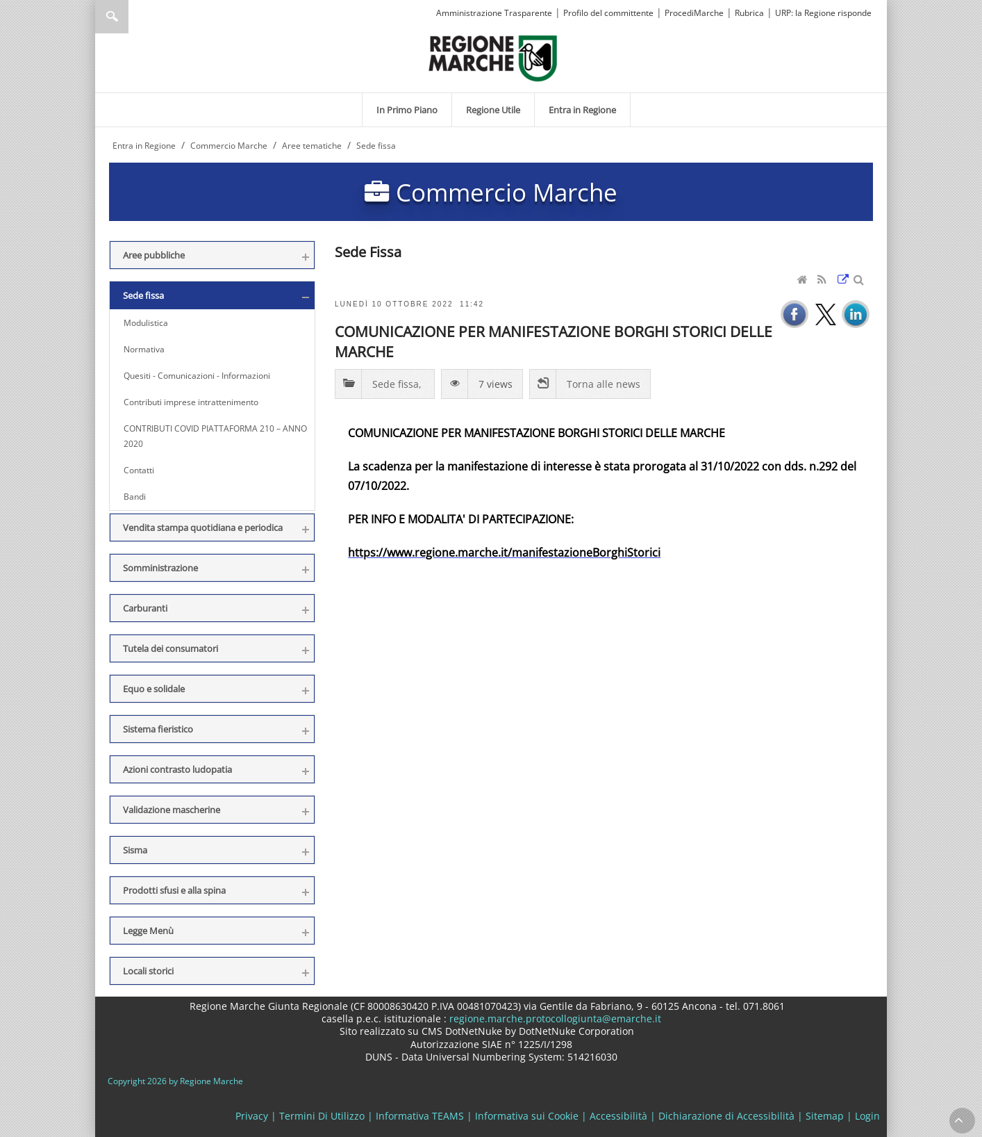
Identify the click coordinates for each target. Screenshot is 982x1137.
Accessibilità (618, 1115)
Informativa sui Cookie (527, 1115)
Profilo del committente (608, 13)
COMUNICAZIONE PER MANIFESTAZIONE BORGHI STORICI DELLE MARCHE (553, 341)
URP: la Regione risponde (823, 13)
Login (867, 1115)
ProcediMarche (694, 13)
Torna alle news (603, 384)
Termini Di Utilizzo (322, 1115)
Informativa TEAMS (420, 1115)
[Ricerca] (138, 16)
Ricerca (111, 16)
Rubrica (749, 13)
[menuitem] (407, 109)
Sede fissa (395, 384)
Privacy (251, 1115)
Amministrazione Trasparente (494, 13)
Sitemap (825, 1115)
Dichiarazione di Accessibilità (726, 1115)
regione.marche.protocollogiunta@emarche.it (554, 1018)
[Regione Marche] (493, 57)
